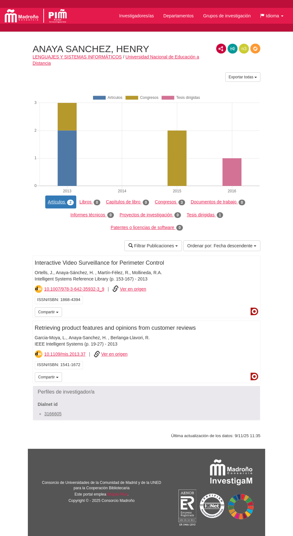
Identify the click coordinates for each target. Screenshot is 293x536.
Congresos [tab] (170, 202)
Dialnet (254, 311)
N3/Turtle (244, 49)
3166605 (53, 413)
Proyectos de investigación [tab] (150, 215)
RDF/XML (221, 49)
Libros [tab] (89, 202)
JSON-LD (233, 49)
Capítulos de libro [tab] (127, 202)
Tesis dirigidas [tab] (205, 215)
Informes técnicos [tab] (92, 215)
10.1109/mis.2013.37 (65, 354)
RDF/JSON (255, 49)
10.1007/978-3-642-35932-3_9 (74, 289)
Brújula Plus (117, 494)
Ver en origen (133, 289)
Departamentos (178, 15)
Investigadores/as (136, 15)
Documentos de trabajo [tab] (218, 202)
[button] (271, 16)
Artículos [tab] (61, 202)
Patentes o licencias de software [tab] (147, 228)
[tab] (146, 392)
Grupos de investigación (227, 15)
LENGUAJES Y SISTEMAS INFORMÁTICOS (77, 56)
